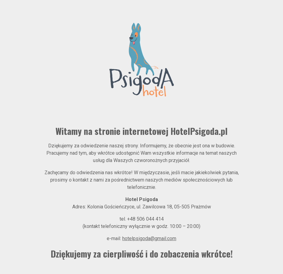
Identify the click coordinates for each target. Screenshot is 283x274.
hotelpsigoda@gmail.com (149, 238)
